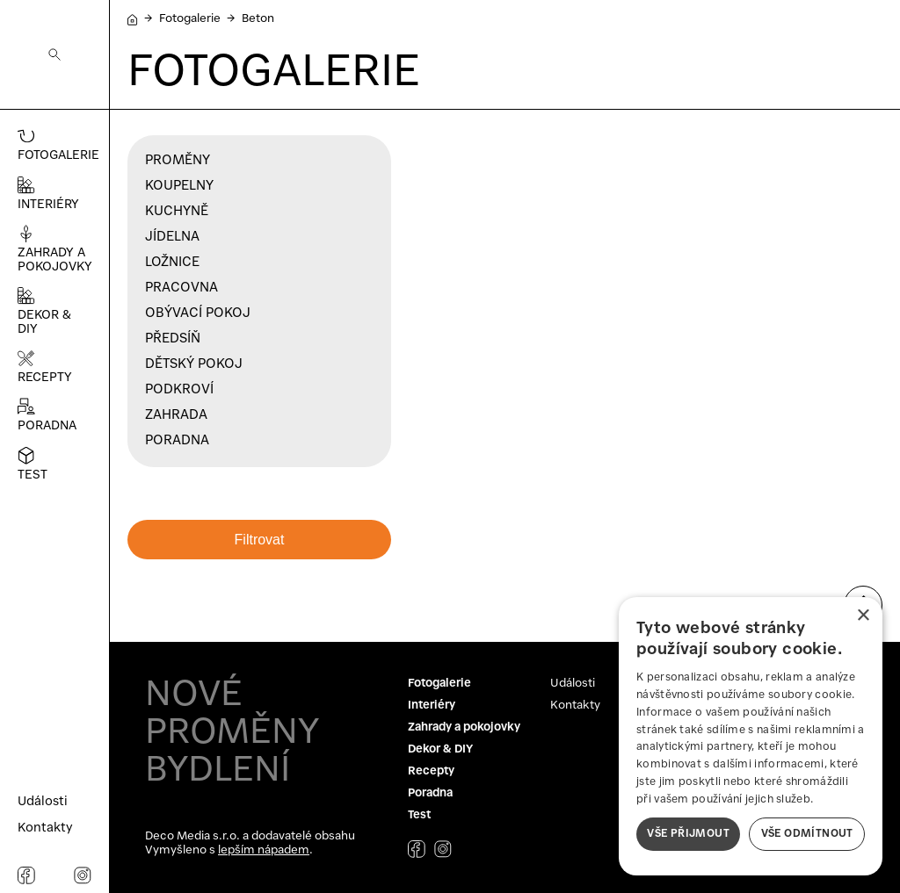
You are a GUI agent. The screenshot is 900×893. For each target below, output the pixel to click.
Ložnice (172, 263)
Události (572, 683)
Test (419, 815)
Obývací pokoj (197, 313)
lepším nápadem (263, 850)
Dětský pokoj (194, 364)
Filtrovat (260, 539)
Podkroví (179, 390)
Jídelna (172, 237)
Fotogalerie (190, 19)
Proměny (177, 161)
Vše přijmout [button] (688, 833)
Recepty (431, 771)
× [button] (862, 616)
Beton (258, 19)
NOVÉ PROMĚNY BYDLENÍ (232, 733)
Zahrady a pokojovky (464, 727)
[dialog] (750, 736)
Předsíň (172, 339)
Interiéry (431, 705)
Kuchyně (176, 212)
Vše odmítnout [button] (807, 833)
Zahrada (176, 415)
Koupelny (179, 186)
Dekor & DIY (440, 749)
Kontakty (575, 705)
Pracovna (181, 288)
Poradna (177, 441)
